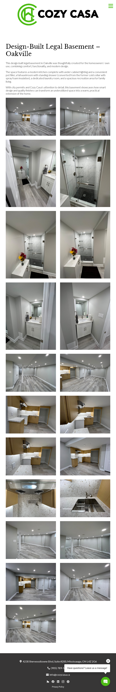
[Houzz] (48, 681)
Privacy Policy (58, 687)
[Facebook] (53, 681)
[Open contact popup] (105, 681)
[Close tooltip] (108, 661)
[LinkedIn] (58, 681)
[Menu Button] (110, 6)
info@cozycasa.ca (60, 674)
